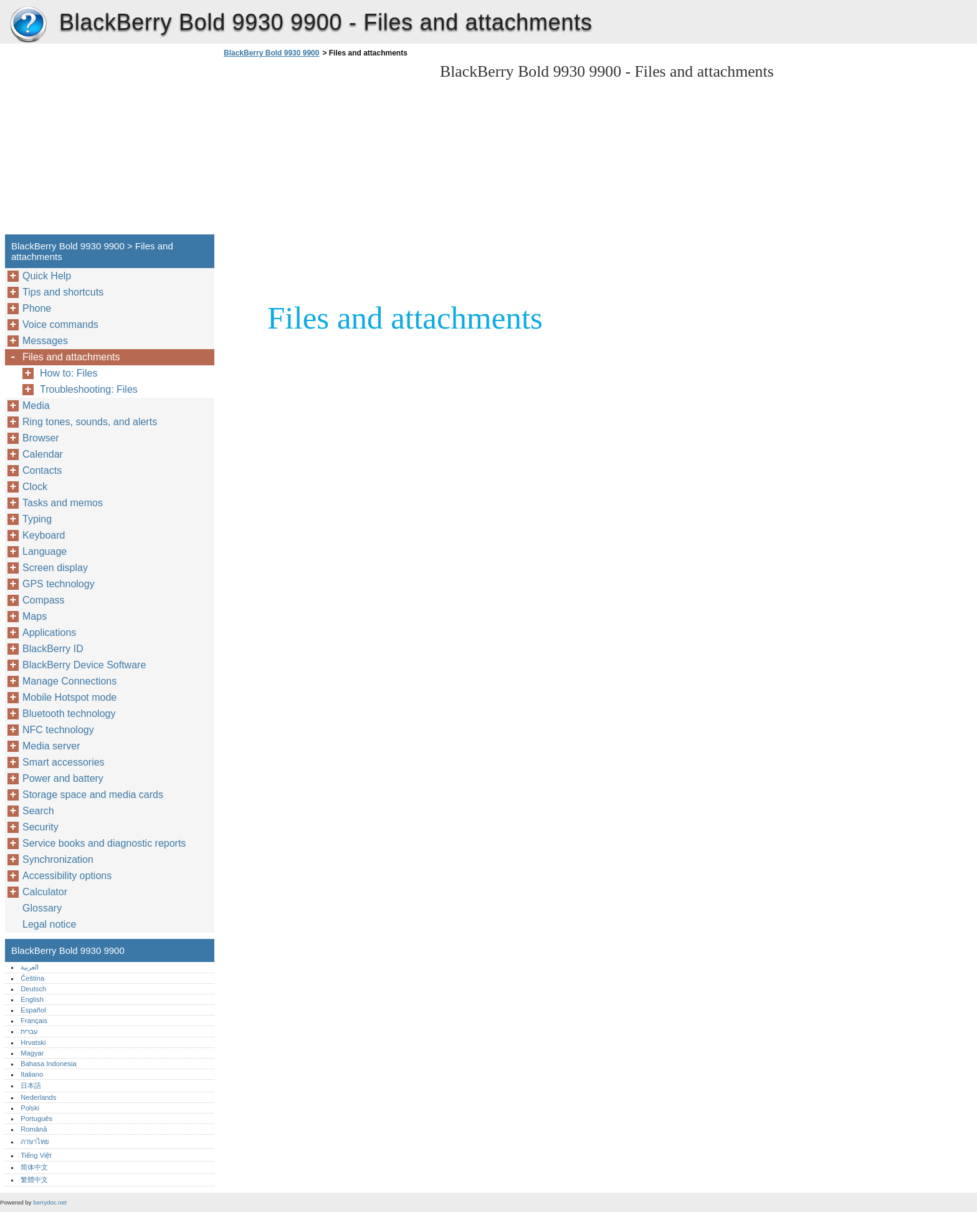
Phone (36, 308)
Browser (40, 438)
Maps (34, 616)
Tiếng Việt (36, 1155)
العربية (30, 967)
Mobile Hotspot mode (69, 697)
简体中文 (34, 1167)
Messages (45, 340)
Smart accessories (63, 762)
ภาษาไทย (35, 1141)
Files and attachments (71, 357)
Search (38, 811)
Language (44, 551)
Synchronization (57, 859)
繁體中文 (34, 1179)
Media (36, 405)
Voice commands (60, 324)
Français (34, 1020)
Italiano (32, 1074)
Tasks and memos (62, 503)
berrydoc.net (49, 1202)
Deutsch (33, 989)
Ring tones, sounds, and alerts (89, 421)
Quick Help (46, 276)
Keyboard (43, 535)
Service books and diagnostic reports (104, 843)
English (32, 999)
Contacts (42, 470)
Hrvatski (33, 1042)
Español (33, 1010)
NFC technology (58, 729)
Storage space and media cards (92, 794)
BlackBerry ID (52, 648)
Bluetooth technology (68, 713)
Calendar (42, 454)
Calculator (44, 892)
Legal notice (49, 924)
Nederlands (38, 1097)
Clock (34, 486)
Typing (37, 519)
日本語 (31, 1085)
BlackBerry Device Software (84, 665)
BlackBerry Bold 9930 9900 (28, 25)
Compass (43, 600)
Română (34, 1129)
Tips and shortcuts (62, 292)
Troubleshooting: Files (89, 389)
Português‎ (36, 1118)
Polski (30, 1108)
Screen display (55, 567)
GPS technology (58, 584)
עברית (29, 1031)
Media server (51, 746)
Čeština (32, 978)
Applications (49, 632)
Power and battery (62, 778)
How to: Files (68, 373)
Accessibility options (67, 875)
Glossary (42, 908)
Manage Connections (69, 681)
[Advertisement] (325, 149)
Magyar (32, 1053)
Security (40, 827)
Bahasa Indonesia (49, 1063)
